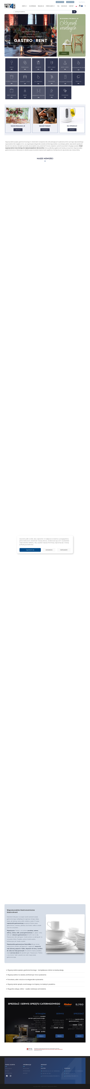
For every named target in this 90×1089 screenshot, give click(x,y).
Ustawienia (49, 550)
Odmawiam (64, 550)
